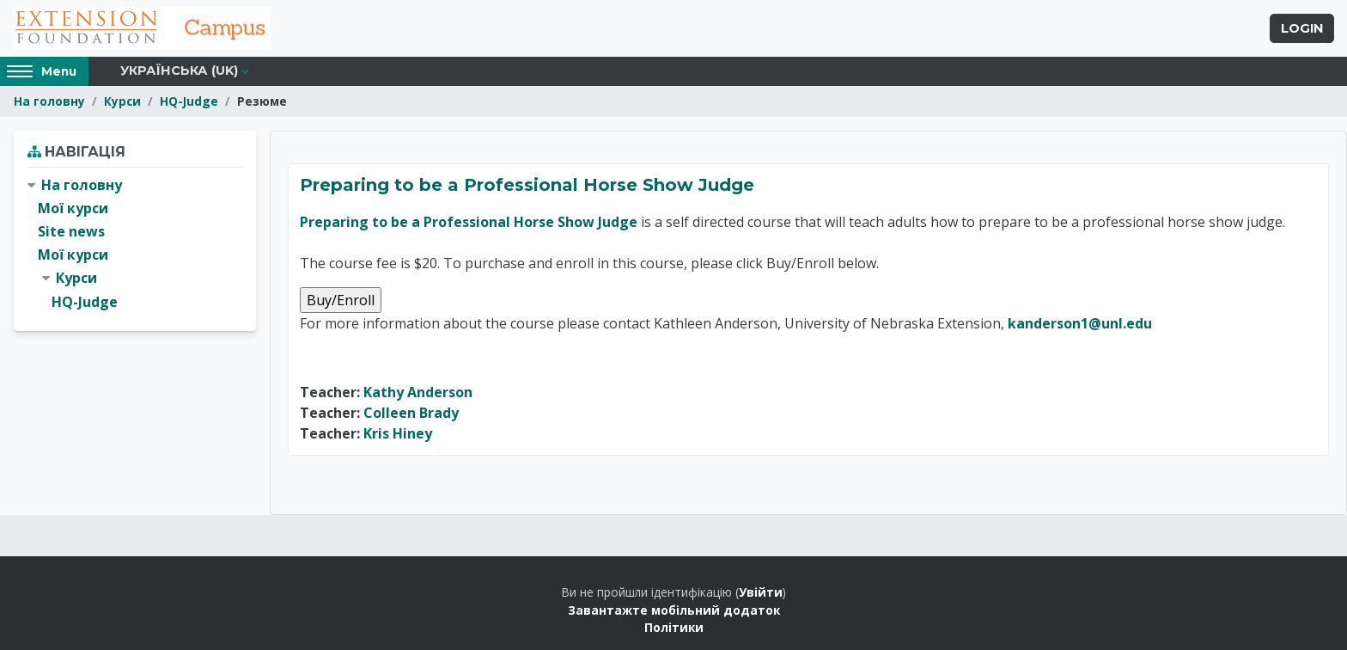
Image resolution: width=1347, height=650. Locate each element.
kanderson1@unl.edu (1080, 323)
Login (1302, 28)
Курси (122, 101)
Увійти (761, 592)
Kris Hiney (397, 433)
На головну (49, 101)
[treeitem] (134, 243)
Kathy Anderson (417, 392)
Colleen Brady (411, 412)
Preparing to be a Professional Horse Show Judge (527, 185)
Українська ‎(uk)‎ (179, 70)
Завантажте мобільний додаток (674, 610)
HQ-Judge (189, 101)
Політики (674, 627)
